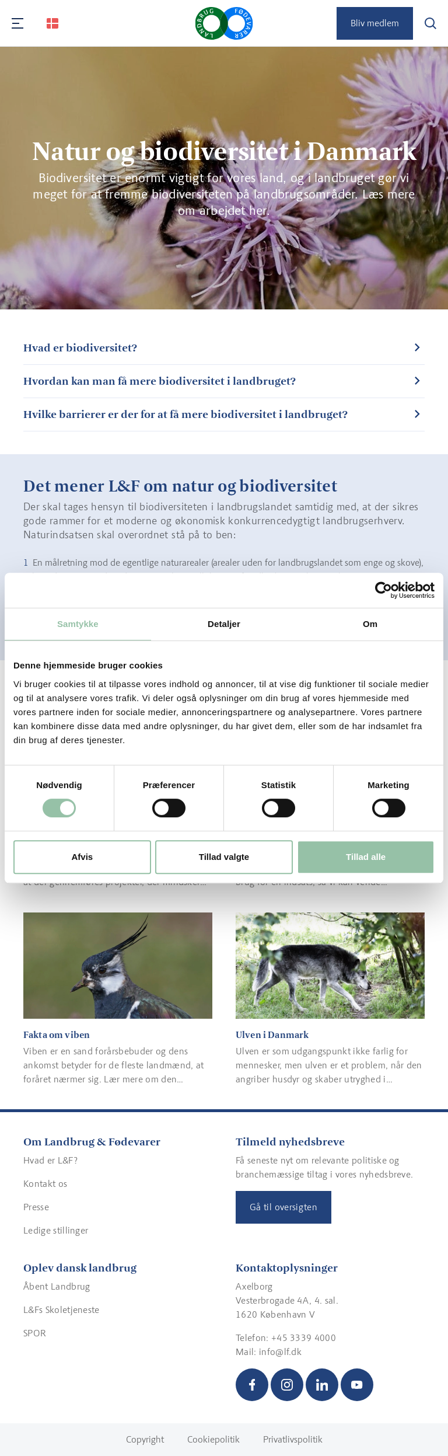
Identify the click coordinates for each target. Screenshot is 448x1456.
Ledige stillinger (55, 1230)
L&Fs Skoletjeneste (61, 1309)
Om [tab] (370, 624)
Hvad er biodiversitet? (80, 347)
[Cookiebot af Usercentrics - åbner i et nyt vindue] (383, 590)
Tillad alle (366, 857)
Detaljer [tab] (224, 624)
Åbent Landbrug (56, 1286)
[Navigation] (17, 23)
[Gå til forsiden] (224, 23)
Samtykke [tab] (78, 624)
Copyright (145, 1439)
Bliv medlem (375, 23)
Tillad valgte (224, 857)
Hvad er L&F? (50, 1160)
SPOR (34, 1333)
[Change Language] (52, 23)
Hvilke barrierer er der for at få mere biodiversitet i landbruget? (185, 414)
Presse (36, 1207)
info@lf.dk (280, 1351)
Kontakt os (45, 1183)
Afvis (82, 857)
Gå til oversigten (283, 1207)
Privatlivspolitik (293, 1439)
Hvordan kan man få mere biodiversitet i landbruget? (159, 381)
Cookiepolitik (213, 1439)
